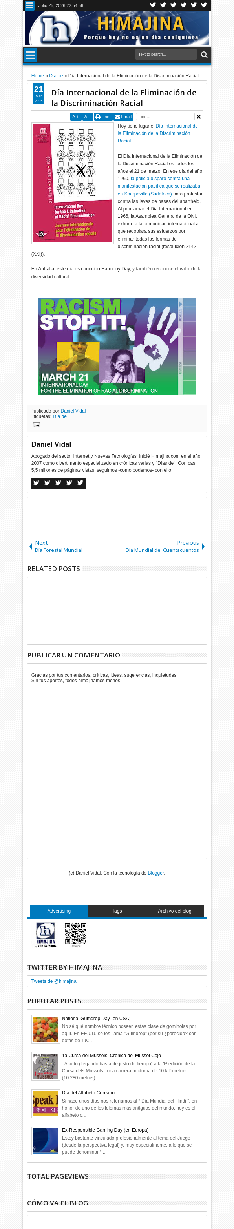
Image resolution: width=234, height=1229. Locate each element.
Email (126, 116)
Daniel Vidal (73, 411)
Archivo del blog (174, 911)
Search (203, 54)
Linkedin (194, 5)
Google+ (173, 5)
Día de (60, 416)
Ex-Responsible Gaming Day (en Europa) (105, 1130)
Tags (117, 911)
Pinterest (204, 5)
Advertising (59, 911)
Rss (184, 5)
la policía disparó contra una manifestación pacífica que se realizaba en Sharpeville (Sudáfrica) (159, 186)
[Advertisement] (119, 513)
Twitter (153, 5)
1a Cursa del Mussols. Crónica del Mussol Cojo (111, 1055)
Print (106, 116)
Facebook (163, 5)
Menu (30, 6)
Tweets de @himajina (54, 981)
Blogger (156, 873)
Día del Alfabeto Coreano (88, 1093)
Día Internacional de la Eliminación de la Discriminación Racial (123, 97)
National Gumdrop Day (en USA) (96, 1018)
